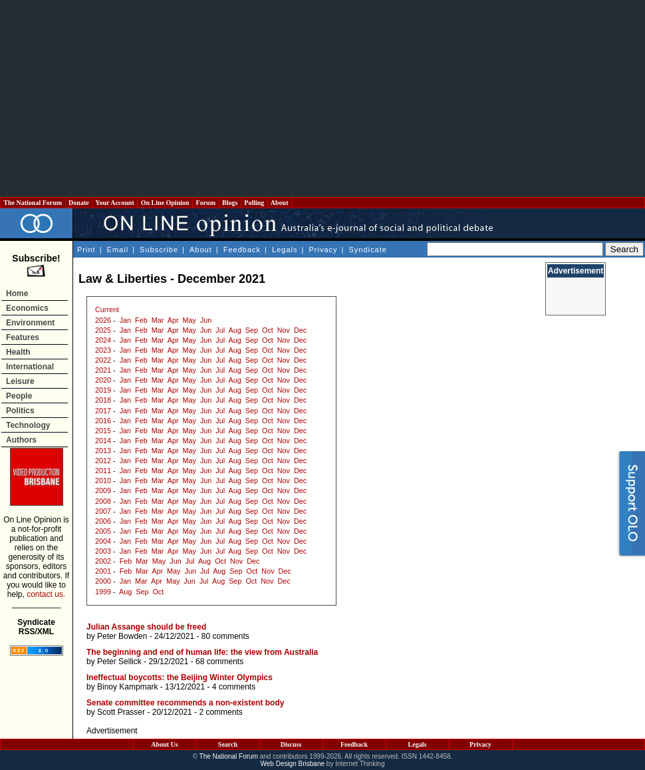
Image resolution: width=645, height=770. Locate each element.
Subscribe (159, 250)
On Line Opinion (165, 202)
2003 (103, 551)
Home (17, 293)
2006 (103, 521)
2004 (103, 541)
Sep (251, 330)
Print (86, 250)
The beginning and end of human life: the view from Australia (202, 652)
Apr (173, 320)
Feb (141, 320)
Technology (28, 425)
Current (107, 309)
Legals (284, 250)
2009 (103, 490)
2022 (103, 360)
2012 (103, 461)
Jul (220, 330)
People (19, 396)
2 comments (220, 712)
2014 (103, 441)
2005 (103, 531)
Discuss (291, 744)
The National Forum (33, 202)
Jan (125, 320)
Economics (27, 308)
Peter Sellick (119, 661)
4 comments (233, 686)
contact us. (46, 594)
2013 (103, 451)
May (189, 320)
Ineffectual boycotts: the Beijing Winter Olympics (179, 677)
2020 (103, 380)
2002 (103, 561)
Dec (300, 330)
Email (118, 250)
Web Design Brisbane (293, 763)
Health (18, 352)
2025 (103, 330)
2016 (103, 421)
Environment (30, 322)
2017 (103, 411)
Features (22, 337)
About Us (164, 744)
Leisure (20, 381)
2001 (103, 571)
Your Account (115, 202)
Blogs (230, 202)
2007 (103, 511)
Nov (283, 330)
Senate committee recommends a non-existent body (185, 702)
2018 (103, 400)
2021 (103, 370)
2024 (103, 340)
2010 (103, 480)
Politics (20, 410)
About (279, 202)
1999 (103, 592)
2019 (103, 390)
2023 (103, 350)
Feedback (242, 250)
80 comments (225, 636)
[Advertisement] (323, 98)
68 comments (219, 661)
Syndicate (368, 250)
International (30, 366)
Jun (205, 320)
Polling (254, 202)
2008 (103, 501)
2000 (103, 581)
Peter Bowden (122, 636)
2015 (103, 431)
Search (227, 744)
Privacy (323, 250)
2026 (103, 320)
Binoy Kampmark (127, 686)
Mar (158, 320)
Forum (205, 202)
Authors (21, 440)
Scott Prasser (121, 712)
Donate (79, 202)
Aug (235, 330)
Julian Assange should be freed (146, 627)
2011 (103, 471)
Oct (267, 330)
